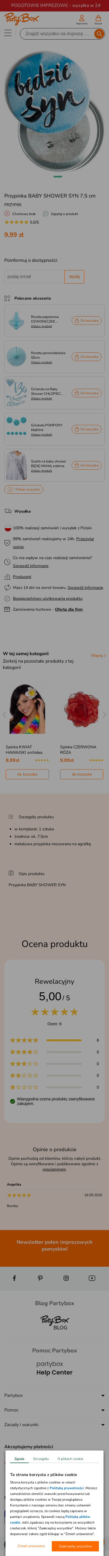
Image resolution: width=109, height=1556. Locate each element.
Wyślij (74, 276)
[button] (57, 177)
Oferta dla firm (69, 609)
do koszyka (27, 774)
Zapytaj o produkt (64, 214)
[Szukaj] (57, 34)
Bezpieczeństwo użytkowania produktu (48, 598)
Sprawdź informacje (30, 566)
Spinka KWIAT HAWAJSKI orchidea (24, 749)
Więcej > (98, 655)
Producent (22, 576)
